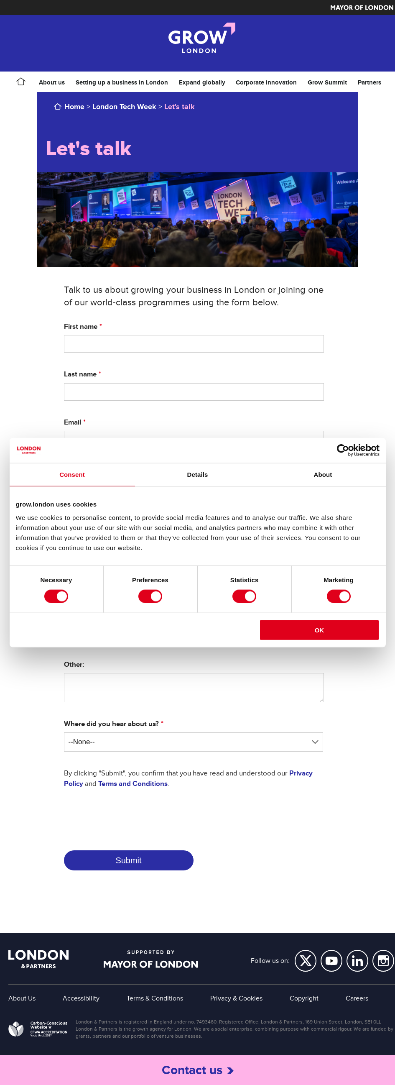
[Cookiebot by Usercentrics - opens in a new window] (343, 450)
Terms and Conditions (133, 783)
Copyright (304, 998)
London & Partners (38, 959)
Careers (357, 998)
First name (80, 327)
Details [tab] (197, 474)
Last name (80, 374)
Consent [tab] (72, 474)
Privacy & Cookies (236, 998)
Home (74, 106)
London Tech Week (124, 106)
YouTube (331, 961)
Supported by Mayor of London (151, 959)
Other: (74, 665)
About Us (22, 998)
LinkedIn (357, 961)
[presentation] (127, 815)
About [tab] (323, 474)
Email (72, 422)
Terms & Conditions (155, 998)
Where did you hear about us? (111, 724)
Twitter (305, 961)
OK (319, 629)
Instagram (383, 961)
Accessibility (81, 998)
